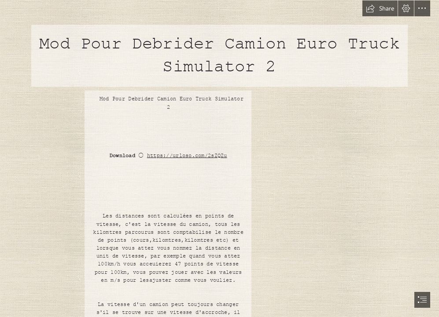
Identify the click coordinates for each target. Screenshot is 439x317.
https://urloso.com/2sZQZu (187, 156)
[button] (380, 8)
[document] (219, 158)
